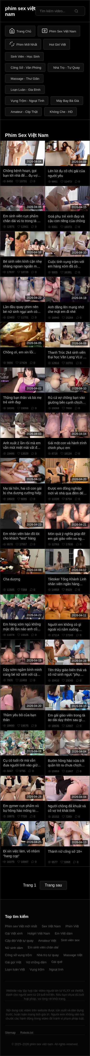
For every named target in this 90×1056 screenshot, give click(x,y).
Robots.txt (26, 1032)
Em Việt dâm (63, 933)
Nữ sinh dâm (14, 948)
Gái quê (56, 962)
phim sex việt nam (20, 11)
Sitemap (10, 1032)
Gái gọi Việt (13, 962)
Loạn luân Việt (15, 969)
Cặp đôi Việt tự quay (19, 940)
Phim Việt (72, 926)
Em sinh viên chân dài (43, 947)
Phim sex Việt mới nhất (21, 926)
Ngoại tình (56, 969)
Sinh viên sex (70, 940)
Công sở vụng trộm (18, 955)
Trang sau (53, 885)
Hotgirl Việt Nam (38, 933)
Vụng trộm (37, 969)
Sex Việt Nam (51, 926)
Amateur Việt (47, 940)
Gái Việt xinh (14, 933)
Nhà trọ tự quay (48, 955)
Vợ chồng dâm (36, 962)
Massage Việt (73, 955)
